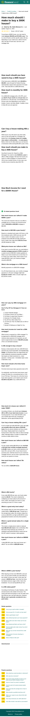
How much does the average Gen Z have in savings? (16, 689)
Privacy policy (18, 714)
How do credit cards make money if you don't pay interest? (16, 627)
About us (10, 714)
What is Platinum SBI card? (12, 637)
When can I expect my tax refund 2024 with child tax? (16, 696)
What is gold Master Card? (12, 615)
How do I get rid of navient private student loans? (16, 686)
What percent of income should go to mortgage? (14, 635)
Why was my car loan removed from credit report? (16, 631)
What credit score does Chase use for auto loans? (16, 621)
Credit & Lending (11, 11)
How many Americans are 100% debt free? (16, 698)
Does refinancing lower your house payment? (17, 617)
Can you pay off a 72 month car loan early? (16, 612)
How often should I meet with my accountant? (17, 701)
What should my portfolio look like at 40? (15, 692)
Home (3, 11)
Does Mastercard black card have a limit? (16, 624)
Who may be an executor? (12, 676)
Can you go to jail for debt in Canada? (15, 609)
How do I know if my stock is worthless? (15, 682)
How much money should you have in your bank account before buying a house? (16, 679)
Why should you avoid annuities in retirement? (17, 673)
